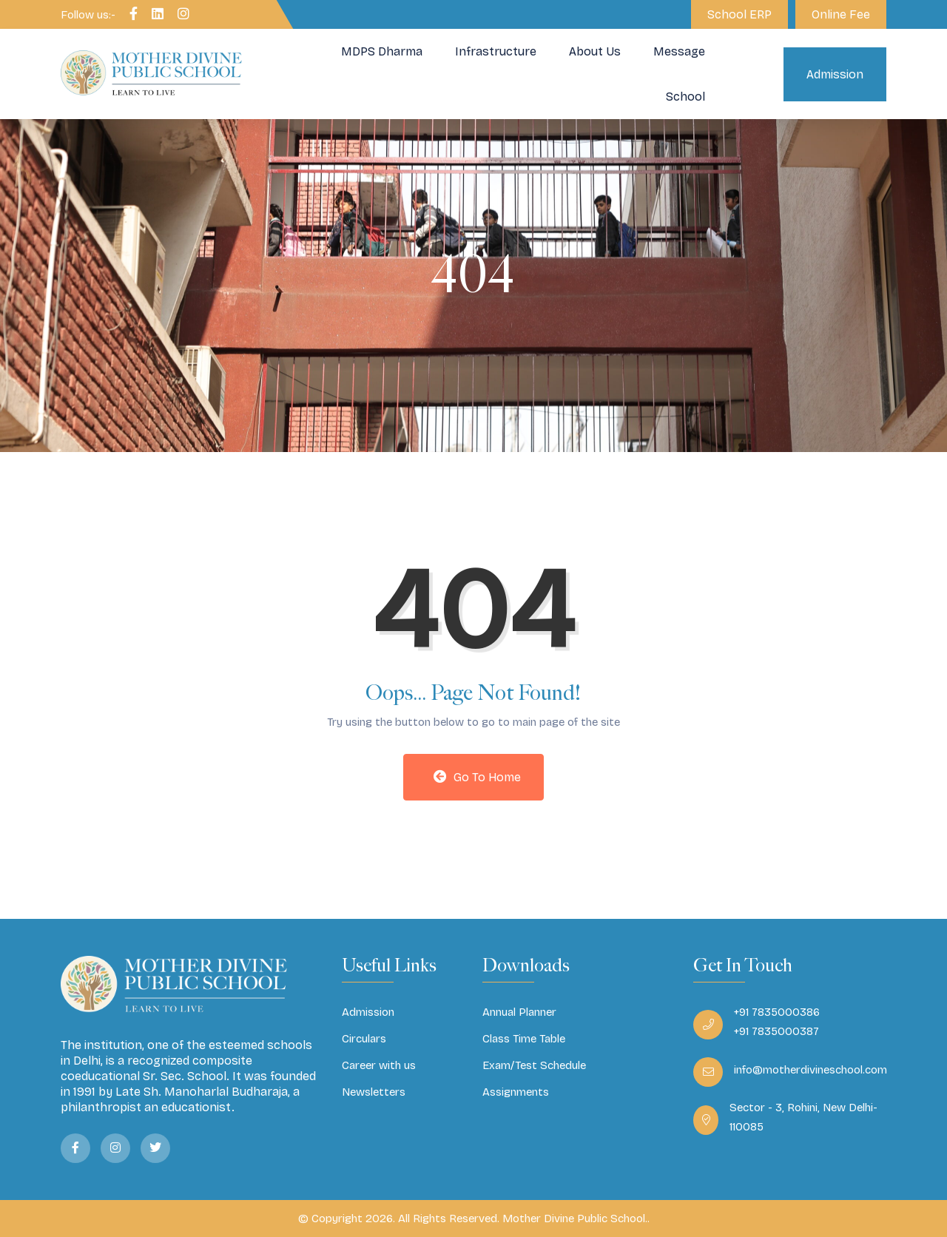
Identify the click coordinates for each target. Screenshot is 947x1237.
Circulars (364, 1038)
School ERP (739, 14)
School (685, 97)
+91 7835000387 (776, 1031)
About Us (595, 51)
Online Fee (841, 14)
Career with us (379, 1065)
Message (679, 51)
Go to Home (477, 776)
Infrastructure (495, 51)
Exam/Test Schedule (534, 1065)
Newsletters (373, 1092)
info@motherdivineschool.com (810, 1069)
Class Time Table (523, 1038)
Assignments (515, 1092)
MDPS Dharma (381, 51)
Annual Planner (519, 1012)
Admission (834, 74)
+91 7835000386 (777, 1012)
